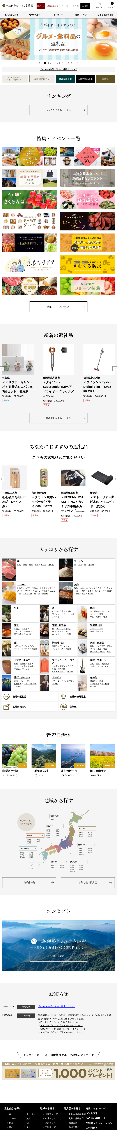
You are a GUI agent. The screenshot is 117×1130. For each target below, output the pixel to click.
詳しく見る (58, 956)
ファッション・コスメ (63, 661)
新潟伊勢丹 (72, 1127)
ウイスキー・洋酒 (67, 614)
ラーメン (17, 649)
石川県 (48, 832)
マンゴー (28, 591)
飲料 (92, 608)
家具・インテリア (97, 646)
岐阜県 (48, 835)
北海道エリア (58, 816)
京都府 (72, 867)
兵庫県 (72, 869)
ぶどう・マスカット (33, 588)
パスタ (26, 649)
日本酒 (62, 611)
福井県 (57, 832)
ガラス (17, 666)
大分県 (22, 856)
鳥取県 (29, 839)
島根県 (38, 839)
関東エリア (86, 845)
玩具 (98, 664)
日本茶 (97, 611)
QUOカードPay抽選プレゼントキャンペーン (63, 1028)
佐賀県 (31, 852)
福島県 (90, 836)
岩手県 (90, 832)
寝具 (109, 646)
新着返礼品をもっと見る (58, 418)
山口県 (29, 843)
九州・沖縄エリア (28, 848)
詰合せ (45, 593)
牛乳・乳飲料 (95, 617)
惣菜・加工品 (59, 625)
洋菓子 (24, 629)
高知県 (62, 867)
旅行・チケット (22, 677)
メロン (50, 588)
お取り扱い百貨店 (88, 882)
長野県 (57, 834)
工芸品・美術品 (22, 660)
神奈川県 (81, 854)
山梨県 (48, 834)
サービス (56, 677)
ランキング (59, 15)
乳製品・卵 (96, 625)
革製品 (30, 666)
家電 (109, 652)
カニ (82, 588)
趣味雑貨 (105, 664)
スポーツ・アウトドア (99, 666)
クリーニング (57, 681)
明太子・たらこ (94, 591)
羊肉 (37, 565)
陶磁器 (23, 664)
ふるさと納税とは (95, 1118)
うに (76, 591)
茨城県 (80, 848)
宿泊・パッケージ (21, 681)
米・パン (78, 561)
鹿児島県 (22, 858)
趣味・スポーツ (98, 660)
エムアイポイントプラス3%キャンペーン (61, 1032)
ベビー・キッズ (58, 671)
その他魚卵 (107, 591)
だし (62, 646)
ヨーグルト (94, 631)
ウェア (55, 666)
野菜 (16, 608)
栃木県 (90, 848)
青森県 (81, 832)
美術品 (17, 669)
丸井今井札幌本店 (76, 1114)
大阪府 (81, 867)
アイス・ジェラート (22, 631)
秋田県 (90, 834)
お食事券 (17, 684)
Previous (2, 368)
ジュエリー (26, 669)
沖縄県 (31, 858)
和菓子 (17, 629)
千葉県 (80, 852)
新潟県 (48, 830)
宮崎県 (31, 856)
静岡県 (57, 835)
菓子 (16, 625)
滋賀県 (81, 865)
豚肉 (25, 565)
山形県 (81, 836)
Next (114, 368)
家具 (24, 666)
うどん (17, 646)
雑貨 (62, 666)
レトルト (67, 631)
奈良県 (81, 869)
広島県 (38, 841)
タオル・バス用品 (97, 652)
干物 (78, 593)
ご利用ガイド (93, 1127)
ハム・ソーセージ (63, 629)
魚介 (76, 584)
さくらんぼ (27, 593)
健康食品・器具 (96, 681)
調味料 (55, 646)
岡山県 (29, 841)
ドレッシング (57, 649)
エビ (88, 588)
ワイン (55, 614)
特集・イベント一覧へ (58, 306)
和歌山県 (72, 871)
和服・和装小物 (58, 669)
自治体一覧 (29, 882)
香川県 (62, 865)
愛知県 (48, 837)
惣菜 (69, 634)
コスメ (68, 666)
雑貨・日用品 (97, 642)
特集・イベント (82, 15)
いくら (94, 588)
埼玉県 (90, 850)
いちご (20, 588)
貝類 (83, 593)
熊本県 (31, 854)
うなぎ (83, 591)
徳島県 (53, 865)
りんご (52, 591)
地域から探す (35, 15)
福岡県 (22, 852)
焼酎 (69, 611)
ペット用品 (94, 684)
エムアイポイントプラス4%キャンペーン (61, 1025)
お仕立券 (69, 681)
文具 (92, 664)
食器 (105, 649)
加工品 (43, 565)
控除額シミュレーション (99, 1123)
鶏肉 (31, 565)
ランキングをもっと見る (58, 110)
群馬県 (80, 850)
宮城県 (81, 834)
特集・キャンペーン (97, 1108)
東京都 (90, 852)
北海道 (52, 819)
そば (24, 646)
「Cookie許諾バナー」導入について (58, 69)
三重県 (72, 865)
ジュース (105, 611)
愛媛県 (53, 867)
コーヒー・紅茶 (96, 614)
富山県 (57, 830)
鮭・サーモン (104, 588)
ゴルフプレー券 (30, 684)
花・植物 (105, 684)
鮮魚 (76, 588)
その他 (51, 565)
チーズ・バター (96, 629)
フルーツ (21, 584)
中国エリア (35, 835)
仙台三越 (71, 1122)
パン (80, 565)
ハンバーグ (56, 631)
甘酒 (105, 617)
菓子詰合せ (18, 634)
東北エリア (86, 828)
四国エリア (58, 862)
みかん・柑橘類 (40, 591)
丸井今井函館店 (75, 1118)
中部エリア (54, 826)
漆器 (29, 664)
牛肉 (19, 565)
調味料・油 (58, 642)
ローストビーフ (58, 634)
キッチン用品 (95, 649)
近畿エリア (78, 862)
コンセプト (92, 1113)
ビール (55, 611)
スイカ (20, 591)
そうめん (31, 646)
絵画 (16, 664)
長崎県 (22, 854)
